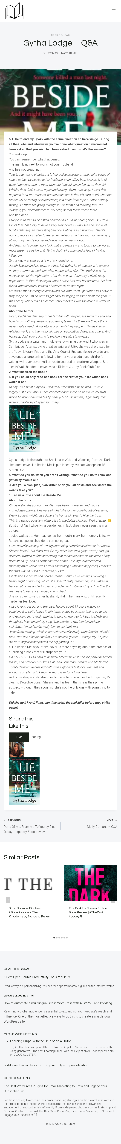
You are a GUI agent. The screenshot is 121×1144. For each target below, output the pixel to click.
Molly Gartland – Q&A (90, 823)
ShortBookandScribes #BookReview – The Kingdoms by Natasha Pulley (29, 912)
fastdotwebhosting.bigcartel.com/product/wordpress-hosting (46, 1065)
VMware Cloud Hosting (19, 995)
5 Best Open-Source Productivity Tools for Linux (37, 977)
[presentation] (30, 883)
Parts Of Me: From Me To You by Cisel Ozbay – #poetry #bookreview (30, 826)
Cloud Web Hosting (20, 1034)
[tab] (54, 937)
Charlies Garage (18, 969)
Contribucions (17, 1078)
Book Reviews (60, 35)
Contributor (52, 53)
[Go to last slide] (8, 900)
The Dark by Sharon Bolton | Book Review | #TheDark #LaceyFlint (88, 912)
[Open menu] (113, 11)
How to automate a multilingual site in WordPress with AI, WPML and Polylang (58, 1003)
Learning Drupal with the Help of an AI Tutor (40, 1041)
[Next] (113, 900)
